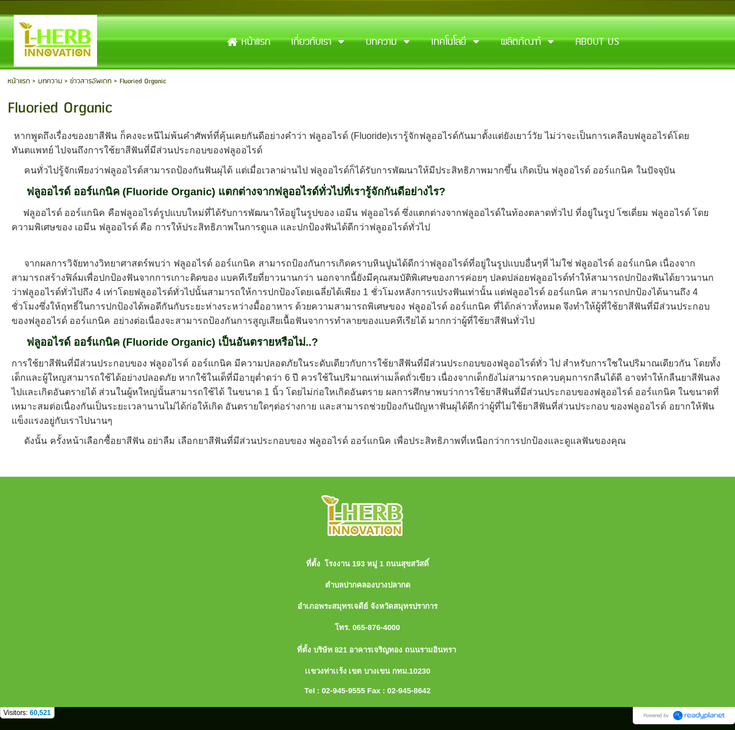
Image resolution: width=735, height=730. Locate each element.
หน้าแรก (18, 81)
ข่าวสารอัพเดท (90, 81)
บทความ (50, 81)
